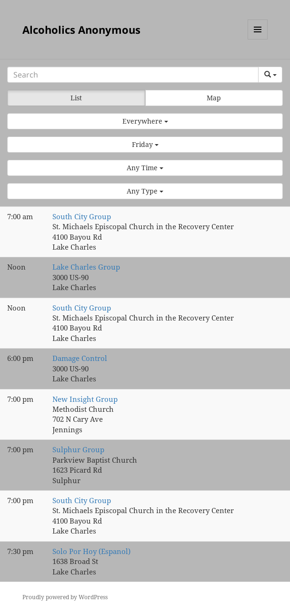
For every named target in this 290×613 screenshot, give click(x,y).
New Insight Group (85, 399)
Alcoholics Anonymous (81, 29)
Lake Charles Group (86, 267)
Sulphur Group (78, 449)
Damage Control (79, 358)
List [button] (76, 97)
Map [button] (214, 97)
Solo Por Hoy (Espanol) (91, 551)
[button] (145, 121)
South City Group (81, 216)
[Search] (133, 75)
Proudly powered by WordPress (65, 597)
